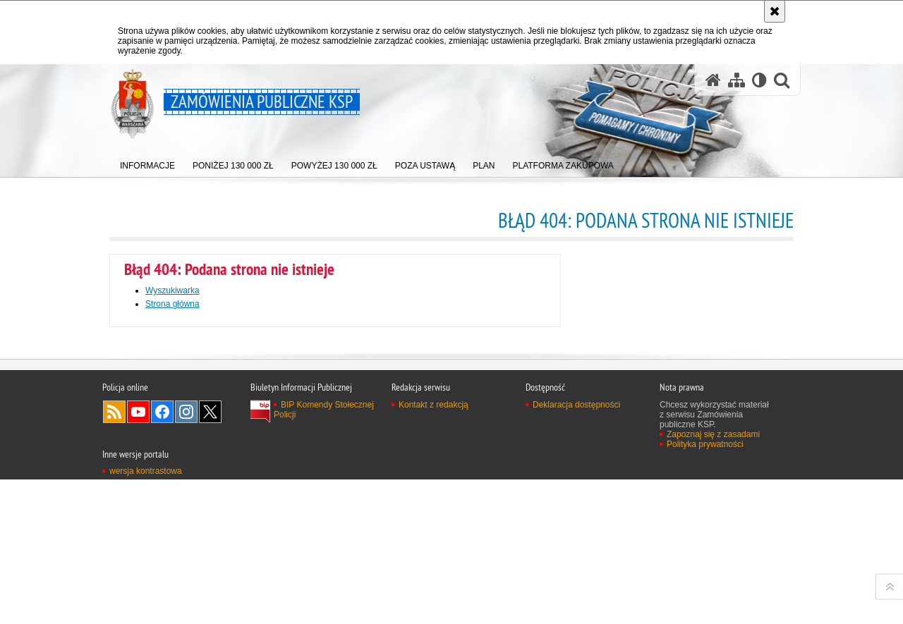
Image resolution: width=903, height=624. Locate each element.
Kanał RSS (114, 596)
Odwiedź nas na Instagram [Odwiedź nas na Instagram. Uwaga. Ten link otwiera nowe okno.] (186, 596)
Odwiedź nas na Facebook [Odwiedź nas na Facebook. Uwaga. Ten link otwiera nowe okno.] (162, 596)
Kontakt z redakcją (433, 589)
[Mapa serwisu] (736, 80)
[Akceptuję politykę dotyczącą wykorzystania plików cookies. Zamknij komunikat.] (774, 11)
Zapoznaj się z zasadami (713, 618)
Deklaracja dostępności (576, 589)
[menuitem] (147, 162)
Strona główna (172, 304)
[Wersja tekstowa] (759, 80)
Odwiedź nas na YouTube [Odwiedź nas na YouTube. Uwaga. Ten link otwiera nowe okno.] (138, 596)
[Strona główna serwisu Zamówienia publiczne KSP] (713, 80)
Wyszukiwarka (172, 290)
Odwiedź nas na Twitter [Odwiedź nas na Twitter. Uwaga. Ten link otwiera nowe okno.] (210, 596)
